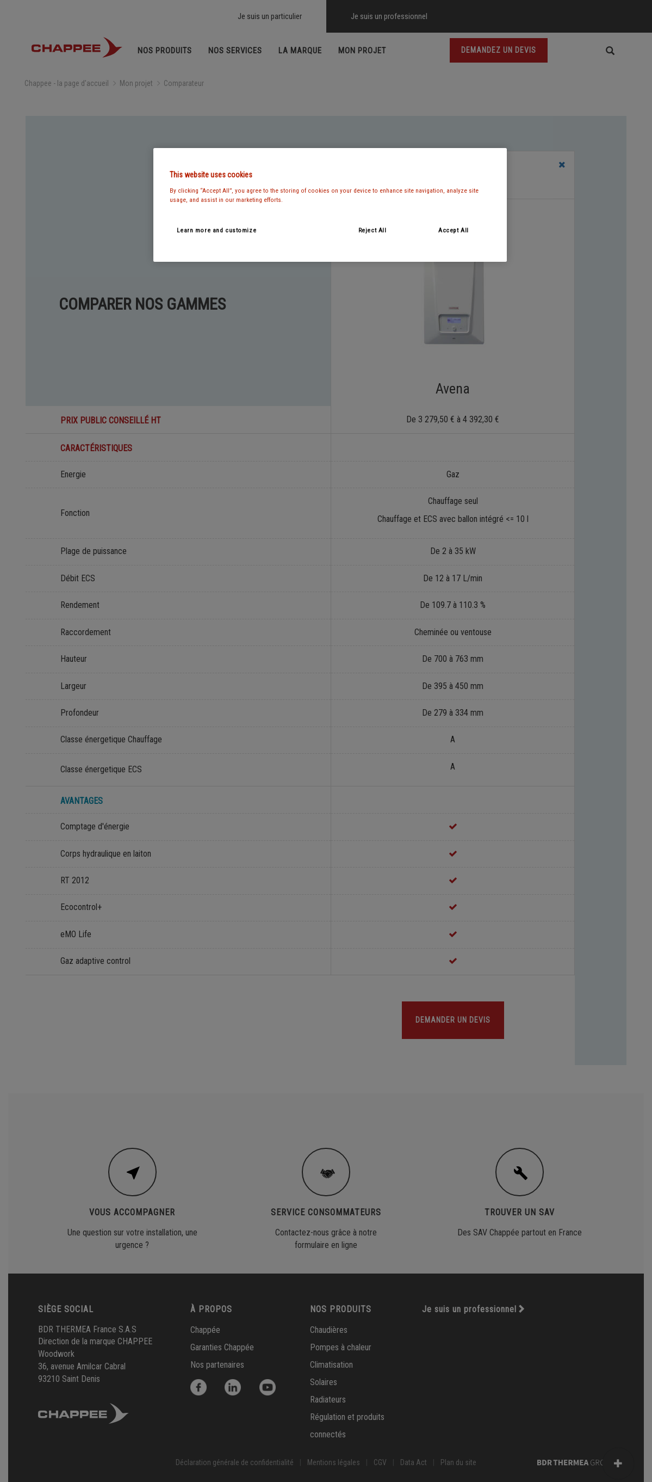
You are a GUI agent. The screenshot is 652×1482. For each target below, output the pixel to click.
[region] (330, 205)
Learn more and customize (217, 230)
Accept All (453, 230)
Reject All (372, 230)
